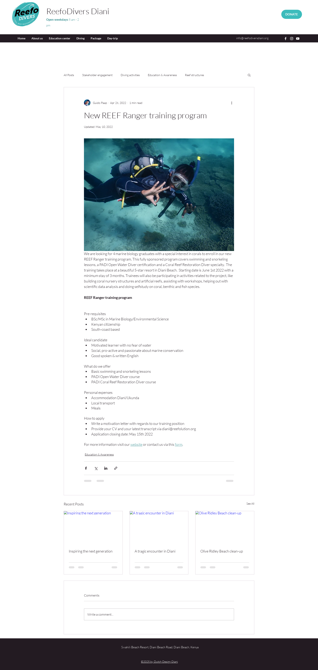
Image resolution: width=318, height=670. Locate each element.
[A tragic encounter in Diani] (159, 527)
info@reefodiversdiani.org (252, 38)
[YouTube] (298, 39)
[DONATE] (291, 14)
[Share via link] (116, 468)
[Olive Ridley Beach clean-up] (225, 527)
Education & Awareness (162, 75)
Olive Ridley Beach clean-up (221, 551)
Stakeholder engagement (97, 75)
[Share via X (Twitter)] (96, 468)
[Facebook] (286, 39)
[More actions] (231, 102)
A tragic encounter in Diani (155, 551)
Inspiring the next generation (91, 551)
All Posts (69, 75)
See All (250, 503)
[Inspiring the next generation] (93, 527)
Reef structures (194, 75)
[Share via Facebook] (86, 468)
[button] (249, 74)
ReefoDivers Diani (77, 11)
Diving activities (130, 75)
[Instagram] (292, 39)
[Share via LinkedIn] (106, 468)
